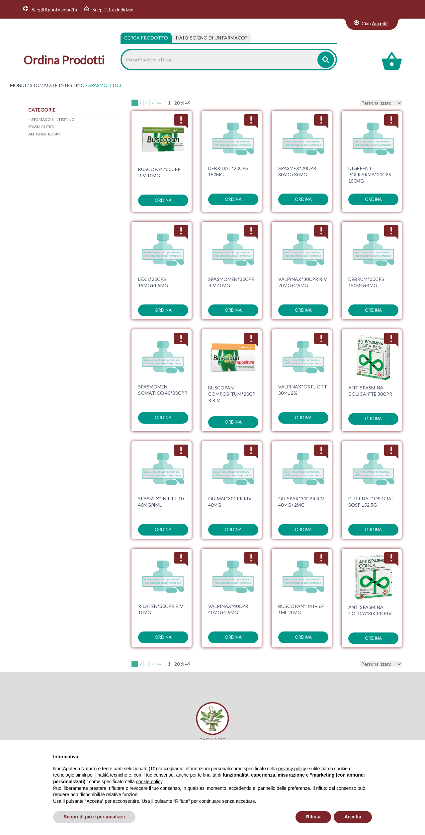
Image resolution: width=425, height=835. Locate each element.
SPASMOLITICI (41, 126)
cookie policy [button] (149, 781)
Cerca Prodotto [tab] (146, 38)
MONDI (18, 85)
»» (159, 102)
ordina (163, 200)
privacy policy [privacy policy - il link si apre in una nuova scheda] (292, 768)
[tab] (211, 38)
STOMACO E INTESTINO (57, 85)
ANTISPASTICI (44, 133)
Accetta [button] (352, 816)
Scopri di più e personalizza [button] (94, 816)
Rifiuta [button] (313, 816)
